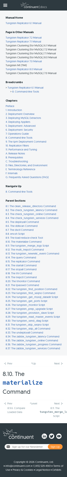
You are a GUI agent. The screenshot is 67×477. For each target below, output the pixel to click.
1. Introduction (14, 110)
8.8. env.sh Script (15, 233)
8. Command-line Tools (25, 91)
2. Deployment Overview (20, 114)
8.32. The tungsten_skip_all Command (28, 328)
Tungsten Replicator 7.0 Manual (24, 61)
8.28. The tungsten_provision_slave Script (30, 312)
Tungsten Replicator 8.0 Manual (24, 69)
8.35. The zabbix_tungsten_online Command (32, 340)
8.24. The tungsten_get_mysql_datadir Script (32, 297)
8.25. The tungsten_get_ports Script (26, 301)
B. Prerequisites (14, 157)
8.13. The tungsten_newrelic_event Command (32, 253)
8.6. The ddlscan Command (22, 225)
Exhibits (56, 469)
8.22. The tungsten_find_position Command (31, 289)
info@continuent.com (18, 465)
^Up (33, 363)
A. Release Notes (15, 153)
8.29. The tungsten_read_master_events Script (33, 316)
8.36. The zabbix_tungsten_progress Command (34, 344)
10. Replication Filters (17, 145)
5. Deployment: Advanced (21, 125)
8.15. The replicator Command (23, 261)
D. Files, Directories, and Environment (26, 165)
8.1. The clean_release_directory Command (31, 206)
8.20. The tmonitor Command (23, 281)
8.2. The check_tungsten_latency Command (31, 210)
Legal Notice (43, 469)
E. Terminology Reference (20, 169)
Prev (9, 363)
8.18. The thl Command (19, 273)
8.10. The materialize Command (24, 241)
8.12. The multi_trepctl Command (25, 249)
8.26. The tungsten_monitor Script (25, 304)
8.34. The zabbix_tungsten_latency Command (32, 336)
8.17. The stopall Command (21, 269)
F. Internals (12, 173)
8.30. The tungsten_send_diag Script (27, 320)
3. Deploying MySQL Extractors (23, 117)
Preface (10, 106)
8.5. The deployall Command (22, 222)
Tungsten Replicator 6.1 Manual (23, 23)
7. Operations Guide (17, 133)
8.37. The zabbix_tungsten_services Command (33, 348)
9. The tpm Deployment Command (26, 141)
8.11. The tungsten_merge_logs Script (27, 245)
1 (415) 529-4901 (42, 465)
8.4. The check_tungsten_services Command (32, 218)
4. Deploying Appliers (18, 121)
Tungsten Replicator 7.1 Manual (23, 41)
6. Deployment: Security (19, 129)
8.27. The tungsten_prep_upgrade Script (29, 308)
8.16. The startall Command (21, 265)
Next (57, 363)
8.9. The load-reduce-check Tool (24, 237)
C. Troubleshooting (17, 161)
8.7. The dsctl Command (20, 229)
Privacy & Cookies (23, 469)
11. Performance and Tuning (21, 149)
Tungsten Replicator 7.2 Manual (24, 37)
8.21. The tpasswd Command (22, 285)
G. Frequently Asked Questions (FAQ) (27, 177)
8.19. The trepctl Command (21, 277)
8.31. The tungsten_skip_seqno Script (27, 324)
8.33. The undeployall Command (24, 332)
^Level (33, 403)
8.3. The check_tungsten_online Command (31, 214)
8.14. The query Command (21, 257)
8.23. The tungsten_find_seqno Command (30, 293)
